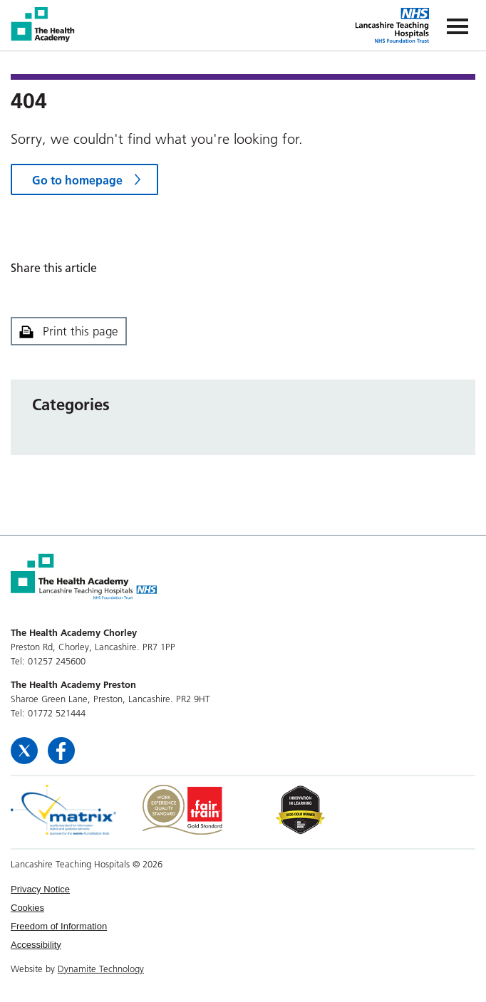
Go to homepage (77, 180)
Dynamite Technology (101, 968)
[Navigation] (457, 25)
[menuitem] (243, 889)
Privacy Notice (40, 889)
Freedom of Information (59, 926)
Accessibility (36, 944)
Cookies (27, 907)
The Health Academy (44, 24)
